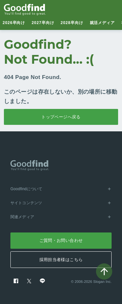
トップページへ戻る (61, 116)
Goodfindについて (61, 189)
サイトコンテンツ (61, 203)
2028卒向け (72, 22)
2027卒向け (43, 22)
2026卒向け (14, 22)
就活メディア (102, 22)
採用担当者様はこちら (61, 259)
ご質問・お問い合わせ (61, 240)
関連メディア (61, 217)
